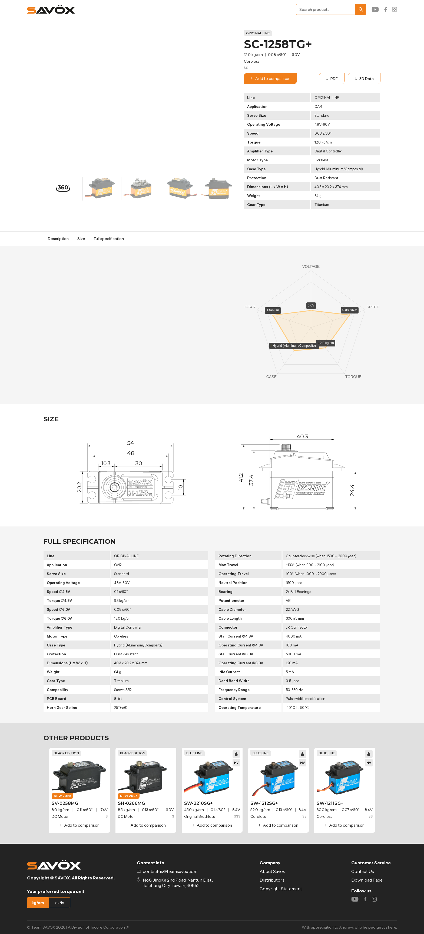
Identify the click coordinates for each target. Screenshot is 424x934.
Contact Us (362, 871)
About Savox (272, 871)
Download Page (367, 880)
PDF (332, 78)
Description (58, 238)
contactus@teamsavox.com (167, 871)
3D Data (364, 78)
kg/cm (38, 902)
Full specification (109, 238)
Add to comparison (270, 78)
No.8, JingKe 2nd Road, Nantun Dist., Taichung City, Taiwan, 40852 (175, 882)
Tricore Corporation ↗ (109, 927)
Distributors (272, 880)
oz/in (59, 902)
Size (81, 238)
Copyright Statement (281, 888)
